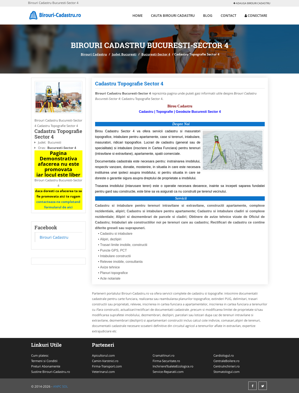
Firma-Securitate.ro (166, 361)
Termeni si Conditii (44, 361)
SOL (65, 386)
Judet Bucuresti (124, 54)
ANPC (57, 386)
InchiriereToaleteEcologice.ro (173, 366)
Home (137, 15)
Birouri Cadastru (94, 54)
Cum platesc (40, 355)
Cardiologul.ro (223, 355)
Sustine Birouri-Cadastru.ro (50, 372)
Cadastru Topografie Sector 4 (129, 83)
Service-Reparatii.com (168, 372)
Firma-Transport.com (107, 366)
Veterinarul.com (103, 372)
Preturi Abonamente (45, 366)
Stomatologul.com (226, 372)
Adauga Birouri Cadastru (251, 3)
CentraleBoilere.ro (226, 361)
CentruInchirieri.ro (226, 366)
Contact (228, 15)
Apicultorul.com (103, 355)
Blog (207, 15)
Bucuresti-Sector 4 (155, 54)
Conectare (256, 15)
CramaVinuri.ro (163, 355)
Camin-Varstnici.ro (105, 361)
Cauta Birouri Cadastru (173, 15)
